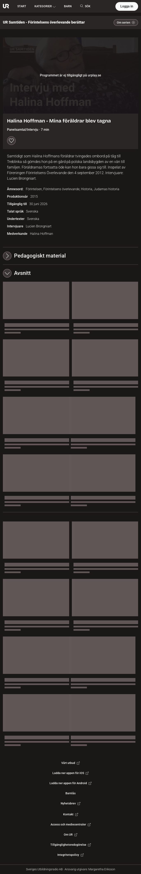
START (21, 6)
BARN (68, 6)
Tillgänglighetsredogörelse (70, 844)
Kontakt (70, 814)
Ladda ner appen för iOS (70, 773)
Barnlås (70, 793)
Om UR (70, 834)
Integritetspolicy (70, 854)
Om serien (126, 22)
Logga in (126, 6)
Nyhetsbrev (70, 803)
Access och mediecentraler (71, 824)
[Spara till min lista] (11, 140)
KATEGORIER (45, 6)
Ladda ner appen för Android (70, 783)
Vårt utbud (70, 763)
